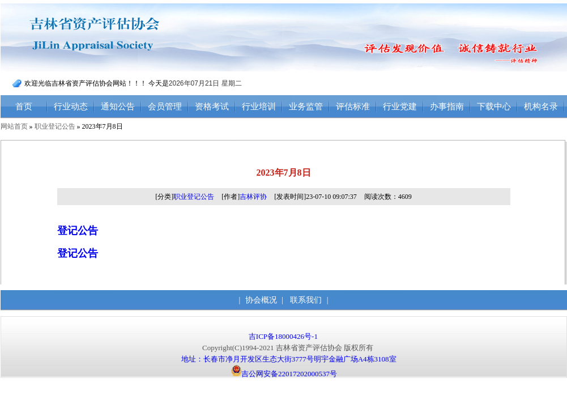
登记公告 (77, 230)
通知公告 (118, 106)
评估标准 (353, 106)
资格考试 (212, 106)
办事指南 (447, 106)
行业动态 (71, 106)
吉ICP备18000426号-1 (284, 336)
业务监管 (306, 106)
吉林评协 (253, 197)
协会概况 (261, 300)
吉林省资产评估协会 (118, 37)
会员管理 (165, 106)
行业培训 (259, 106)
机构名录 (541, 106)
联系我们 (306, 300)
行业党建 (400, 106)
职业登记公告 (55, 126)
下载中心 (494, 106)
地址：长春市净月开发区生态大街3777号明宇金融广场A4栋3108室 (289, 359)
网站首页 (14, 126)
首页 (23, 106)
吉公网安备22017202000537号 (284, 373)
